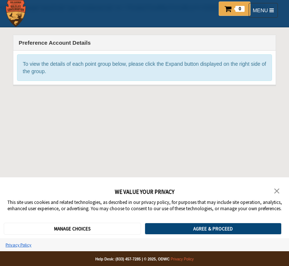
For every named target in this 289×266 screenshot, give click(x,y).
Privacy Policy (18, 245)
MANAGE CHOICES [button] (72, 229)
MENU (264, 12)
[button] (234, 8)
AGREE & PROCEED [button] (213, 229)
